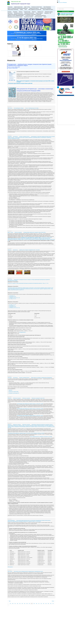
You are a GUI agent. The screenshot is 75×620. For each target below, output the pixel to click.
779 (10, 596)
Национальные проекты (28, 16)
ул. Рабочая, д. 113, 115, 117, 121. (14, 300)
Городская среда (27, 11)
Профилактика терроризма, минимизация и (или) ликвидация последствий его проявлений (24, 14)
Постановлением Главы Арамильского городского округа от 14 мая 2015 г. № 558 (30, 396)
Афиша (10, 44)
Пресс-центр (10, 13)
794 (46, 596)
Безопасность (15, 242)
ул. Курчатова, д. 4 (12, 288)
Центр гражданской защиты (48, 9)
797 (53, 596)
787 (29, 596)
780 (12, 596)
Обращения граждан (49, 11)
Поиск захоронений (38, 16)
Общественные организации (13, 9)
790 (36, 596)
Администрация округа (18, 6)
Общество (34, 11)
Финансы (20, 11)
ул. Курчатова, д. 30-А (12, 289)
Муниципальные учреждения (45, 8)
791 (38, 596)
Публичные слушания (17, 391)
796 (50, 596)
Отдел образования (47, 6)
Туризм (45, 16)
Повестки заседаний (18, 225)
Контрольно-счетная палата (37, 6)
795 (48, 596)
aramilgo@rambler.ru (22, 325)
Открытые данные (39, 13)
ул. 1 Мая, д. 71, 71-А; (12, 297)
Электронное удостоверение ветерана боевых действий (20, 76)
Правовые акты (40, 11)
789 (34, 596)
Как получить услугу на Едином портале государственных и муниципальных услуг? (28, 564)
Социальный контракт (29, 15)
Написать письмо (65, 11)
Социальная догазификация (40, 15)
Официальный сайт (16, 1)
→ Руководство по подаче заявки (13, 384)
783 (19, 596)
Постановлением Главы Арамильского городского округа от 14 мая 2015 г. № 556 (30, 401)
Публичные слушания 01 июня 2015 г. (38, 391)
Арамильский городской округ (20, 4)
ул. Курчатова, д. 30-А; (12, 299)
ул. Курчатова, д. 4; (12, 298)
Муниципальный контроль (29, 13)
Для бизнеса (15, 129)
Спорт (26, 9)
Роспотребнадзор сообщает (19, 101)
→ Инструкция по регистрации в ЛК (13, 386)
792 (41, 596)
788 (31, 596)
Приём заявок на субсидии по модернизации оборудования (41, 370)
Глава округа (10, 6)
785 (24, 596)
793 (43, 596)
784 (22, 596)
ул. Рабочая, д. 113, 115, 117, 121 (14, 290)
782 (17, 596)
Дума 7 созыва (27, 6)
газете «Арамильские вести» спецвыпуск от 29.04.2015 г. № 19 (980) (41, 429)
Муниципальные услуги (18, 13)
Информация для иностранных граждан (15, 16)
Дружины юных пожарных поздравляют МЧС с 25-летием (30, 242)
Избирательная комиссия (34, 8)
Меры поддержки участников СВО (35, 9)
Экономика (15, 11)
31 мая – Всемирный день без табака (31, 101)
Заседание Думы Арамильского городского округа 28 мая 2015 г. (34, 225)
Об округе (9, 11)
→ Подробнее (10, 383)
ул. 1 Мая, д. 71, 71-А (12, 291)
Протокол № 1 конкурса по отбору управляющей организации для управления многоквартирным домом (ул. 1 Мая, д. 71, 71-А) (28, 276)
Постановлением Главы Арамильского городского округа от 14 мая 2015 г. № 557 (30, 408)
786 (27, 596)
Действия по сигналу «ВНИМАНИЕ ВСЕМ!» (16, 15)
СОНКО (21, 9)
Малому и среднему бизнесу (24, 129)
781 (15, 596)
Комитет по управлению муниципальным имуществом (18, 8)
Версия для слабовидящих (62, 2)
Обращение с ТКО (47, 13)
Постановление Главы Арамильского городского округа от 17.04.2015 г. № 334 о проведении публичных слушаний (26, 426)
